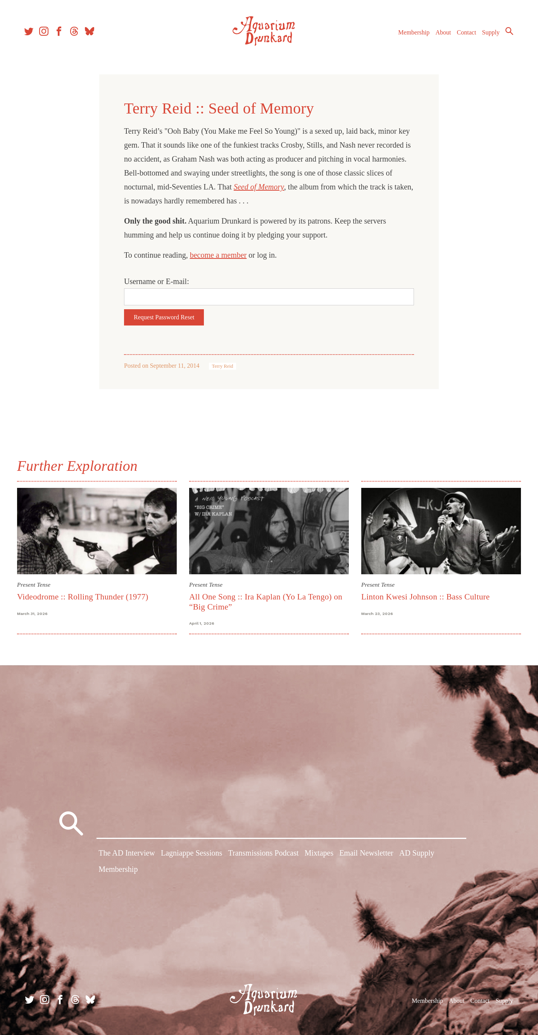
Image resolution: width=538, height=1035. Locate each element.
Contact (464, 34)
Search (507, 33)
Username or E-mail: (156, 281)
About (440, 34)
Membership (411, 34)
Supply (488, 34)
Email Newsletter (366, 854)
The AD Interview (126, 854)
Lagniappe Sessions (191, 854)
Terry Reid (222, 366)
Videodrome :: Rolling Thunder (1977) (82, 596)
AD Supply (417, 854)
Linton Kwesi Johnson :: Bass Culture (425, 596)
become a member (218, 255)
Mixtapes (319, 854)
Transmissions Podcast (263, 854)
